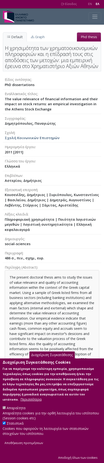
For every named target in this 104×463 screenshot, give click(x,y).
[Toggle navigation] (95, 16)
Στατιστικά (15, 430)
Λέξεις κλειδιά (16, 214)
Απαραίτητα (16, 415)
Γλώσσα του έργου (20, 161)
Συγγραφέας (15, 118)
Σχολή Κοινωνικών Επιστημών (32, 138)
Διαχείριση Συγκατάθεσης (52, 362)
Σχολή (10, 132)
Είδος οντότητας (18, 79)
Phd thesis (89, 37)
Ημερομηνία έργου (20, 147)
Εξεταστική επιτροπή (21, 190)
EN (90, 4)
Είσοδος (69, 4)
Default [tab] (15, 37)
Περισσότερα (31, 406)
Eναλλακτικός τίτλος (21, 94)
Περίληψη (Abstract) (21, 267)
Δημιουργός (14, 239)
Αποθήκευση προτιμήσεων (24, 450)
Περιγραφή (14, 253)
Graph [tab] (38, 37)
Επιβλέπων (13, 175)
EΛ (97, 4)
